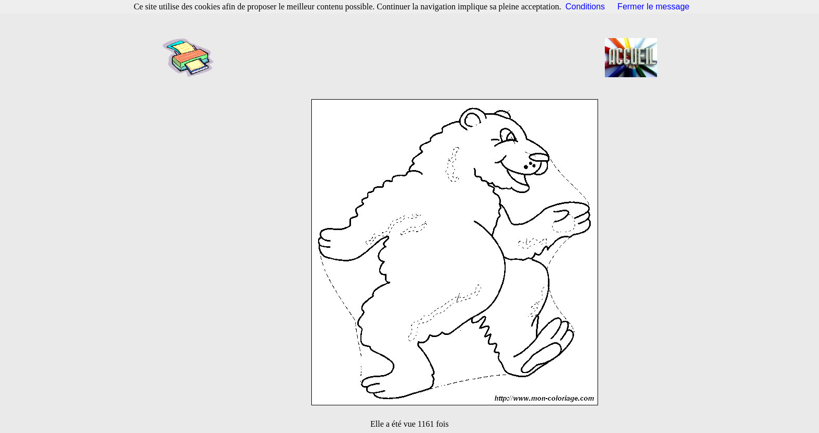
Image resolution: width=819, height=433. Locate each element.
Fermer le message (653, 6)
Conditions (585, 6)
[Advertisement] (413, 57)
